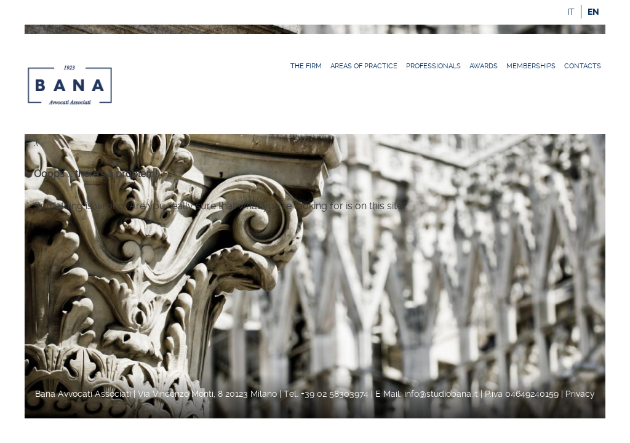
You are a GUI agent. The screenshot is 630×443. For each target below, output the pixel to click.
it (571, 12)
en (593, 12)
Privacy (580, 394)
